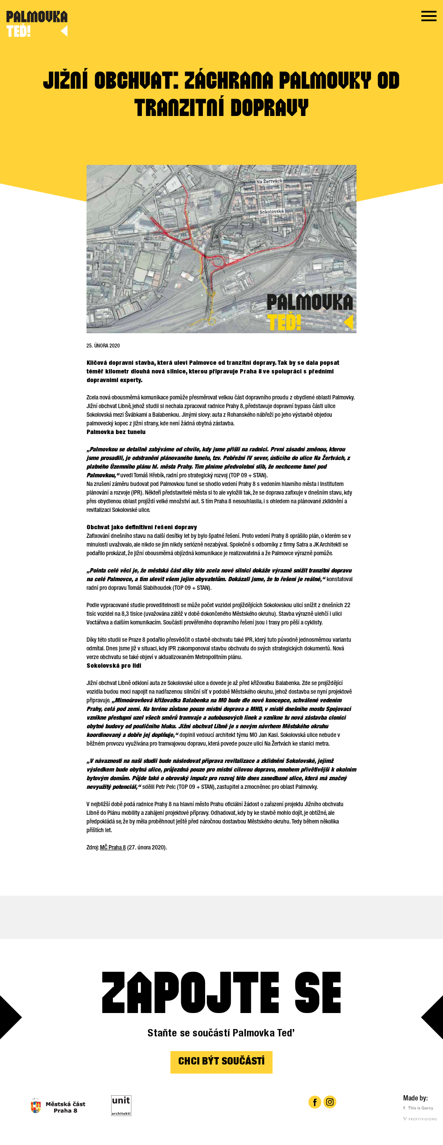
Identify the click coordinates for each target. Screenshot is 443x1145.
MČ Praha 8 (113, 848)
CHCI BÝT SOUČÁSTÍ (221, 1062)
